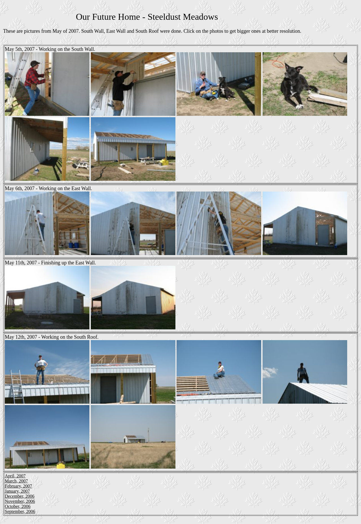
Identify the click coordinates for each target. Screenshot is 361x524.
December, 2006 (19, 496)
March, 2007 (16, 481)
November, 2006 (20, 501)
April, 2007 (15, 475)
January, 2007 (17, 491)
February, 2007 (18, 486)
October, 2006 (17, 506)
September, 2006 (20, 511)
